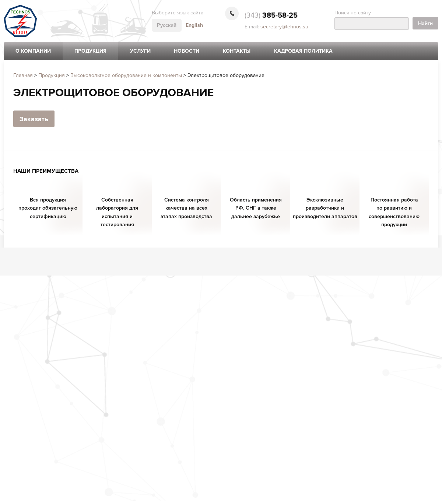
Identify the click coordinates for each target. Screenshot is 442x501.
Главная (23, 75)
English (194, 25)
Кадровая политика (303, 51)
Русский (166, 25)
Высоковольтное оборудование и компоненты (126, 75)
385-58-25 (271, 15)
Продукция (90, 51)
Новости (186, 51)
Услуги (140, 51)
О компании (33, 51)
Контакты (236, 51)
